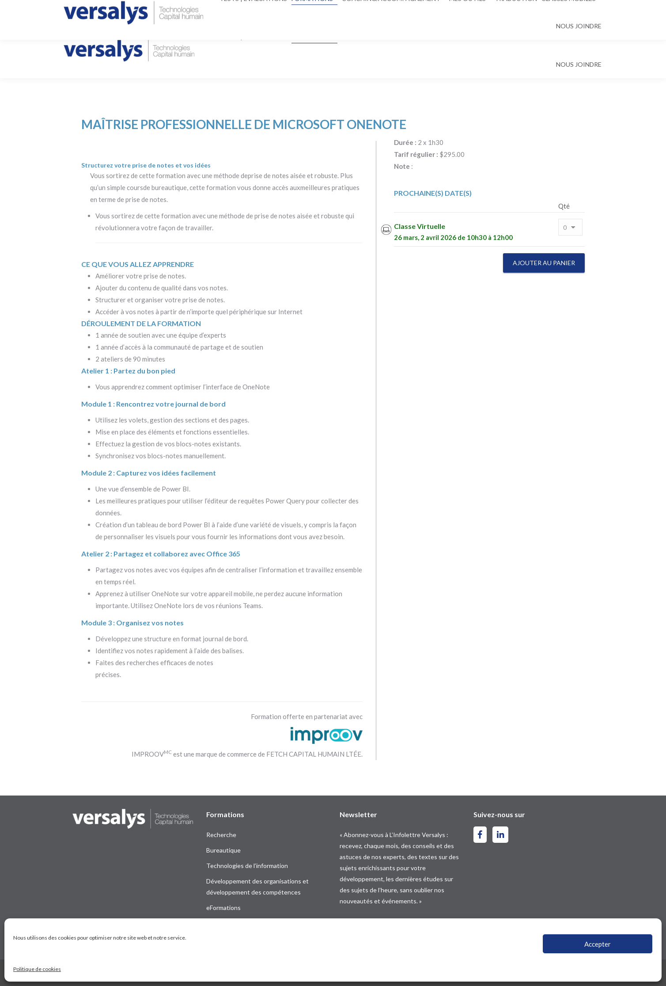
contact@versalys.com (180, 11)
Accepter (597, 944)
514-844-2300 (99, 11)
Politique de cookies (37, 969)
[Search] (328, 11)
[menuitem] (582, 11)
